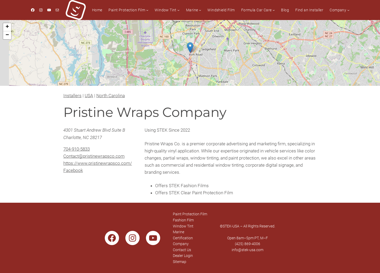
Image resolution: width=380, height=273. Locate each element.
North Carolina (110, 95)
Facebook (73, 170)
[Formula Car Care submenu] (274, 10)
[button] (190, 47)
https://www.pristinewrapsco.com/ (97, 163)
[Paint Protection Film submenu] (147, 10)
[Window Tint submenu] (178, 10)
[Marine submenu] (200, 10)
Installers (72, 95)
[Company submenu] (348, 10)
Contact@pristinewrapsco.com (94, 156)
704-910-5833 (76, 149)
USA (89, 95)
